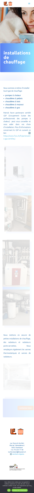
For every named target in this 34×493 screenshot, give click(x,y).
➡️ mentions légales (17, 454)
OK (9, 490)
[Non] (32, 486)
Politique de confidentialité (20, 490)
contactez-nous (26, 408)
